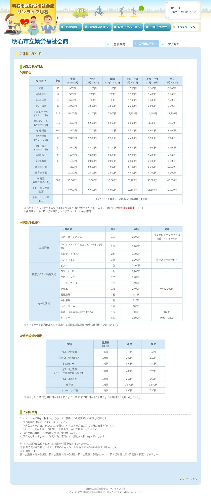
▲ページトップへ (188, 479)
